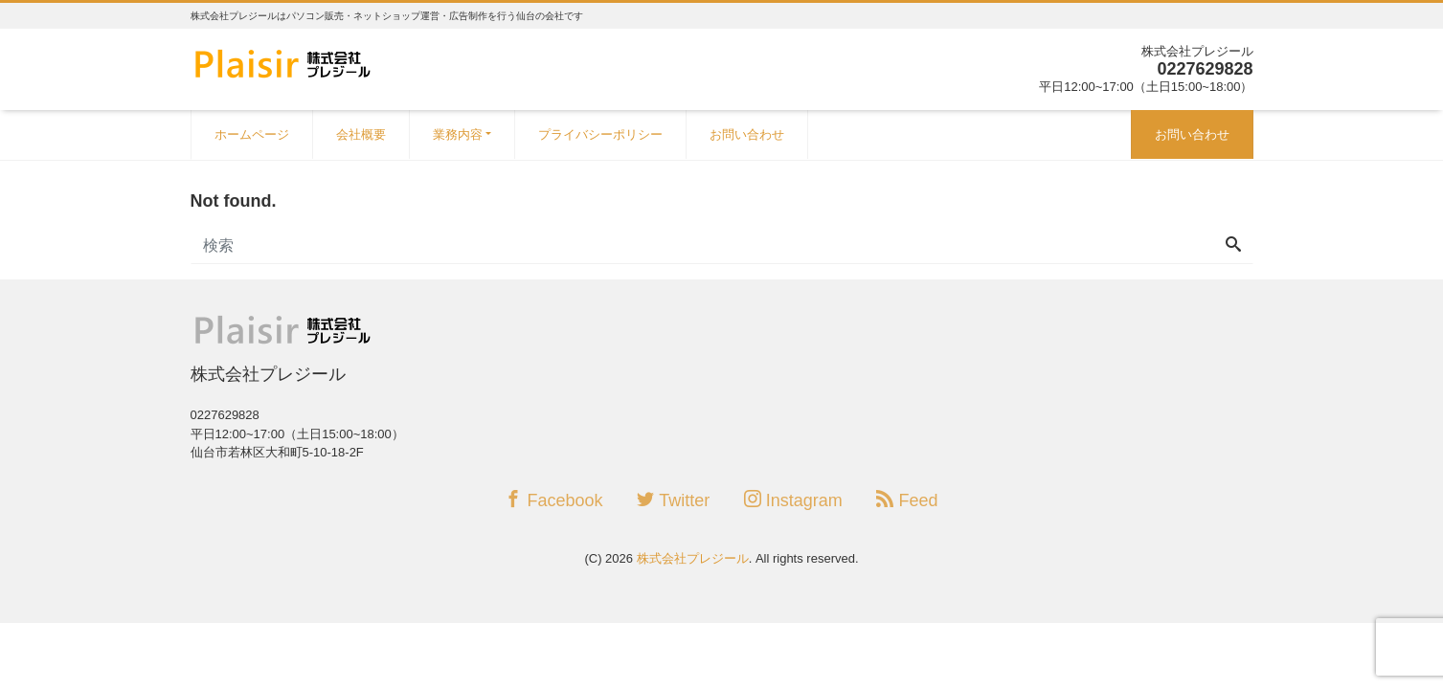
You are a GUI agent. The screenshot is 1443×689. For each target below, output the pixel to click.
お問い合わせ (747, 134)
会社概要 (361, 134)
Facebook (553, 500)
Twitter (673, 500)
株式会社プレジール (693, 558)
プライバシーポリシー (600, 134)
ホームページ (251, 134)
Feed (906, 500)
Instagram (793, 500)
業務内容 (458, 134)
